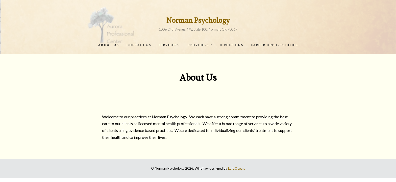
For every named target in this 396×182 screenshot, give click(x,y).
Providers (198, 45)
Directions (231, 45)
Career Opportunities (274, 45)
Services (168, 45)
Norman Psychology (198, 20)
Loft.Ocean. (236, 168)
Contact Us (139, 45)
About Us (108, 45)
